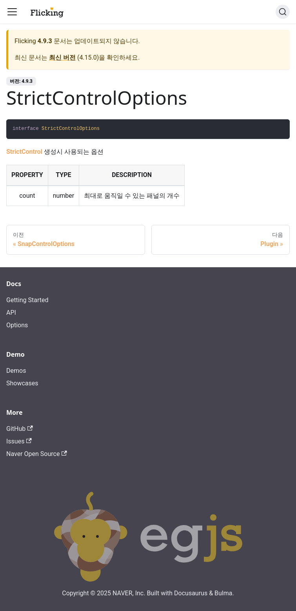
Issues (19, 441)
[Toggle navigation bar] (12, 12)
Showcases (22, 383)
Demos (16, 370)
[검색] (283, 12)
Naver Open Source (36, 454)
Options (17, 325)
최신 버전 (62, 57)
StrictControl (24, 151)
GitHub (19, 428)
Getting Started (27, 300)
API (11, 312)
